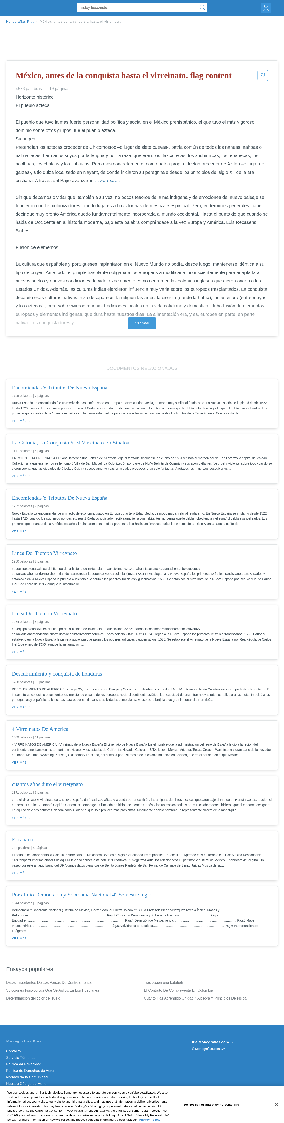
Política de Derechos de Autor (30, 1071)
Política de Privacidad (23, 1064)
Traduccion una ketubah (163, 982)
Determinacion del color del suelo (33, 998)
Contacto (13, 1051)
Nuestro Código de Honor (27, 1084)
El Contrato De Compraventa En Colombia (178, 990)
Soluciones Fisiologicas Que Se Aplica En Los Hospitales (52, 990)
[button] (262, 77)
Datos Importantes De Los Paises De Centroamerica (49, 982)
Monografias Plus (20, 21)
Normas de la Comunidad (27, 1077)
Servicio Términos (20, 1058)
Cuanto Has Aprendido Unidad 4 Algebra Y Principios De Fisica (195, 998)
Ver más (142, 323)
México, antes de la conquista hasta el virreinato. (80, 21)
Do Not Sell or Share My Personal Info (37, 1090)
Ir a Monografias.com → (213, 1042)
